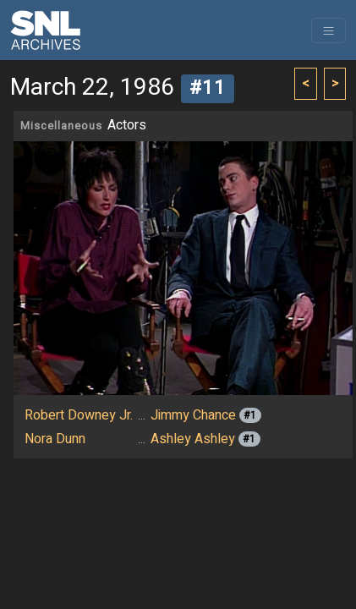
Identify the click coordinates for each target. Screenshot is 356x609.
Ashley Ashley (193, 439)
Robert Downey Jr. (79, 415)
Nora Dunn (55, 439)
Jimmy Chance (193, 415)
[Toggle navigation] (328, 30)
